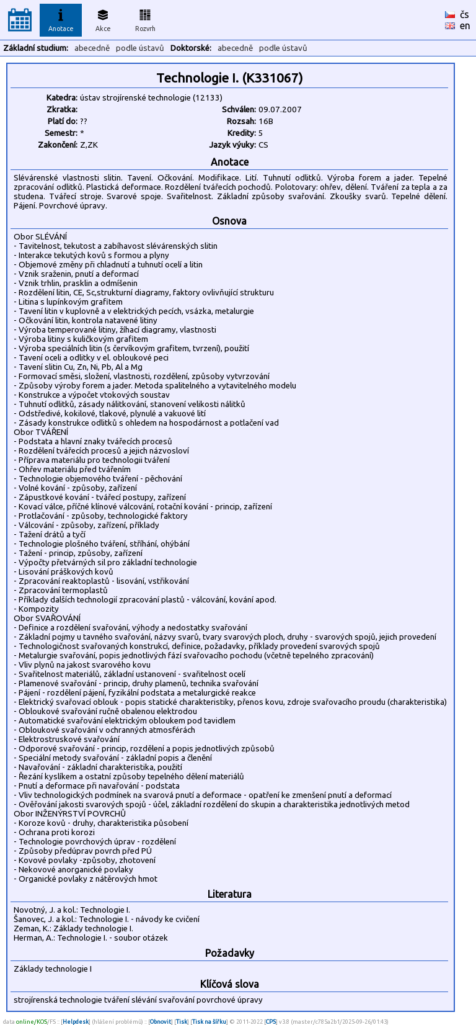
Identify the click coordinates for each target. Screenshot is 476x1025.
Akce (103, 18)
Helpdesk (76, 1021)
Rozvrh (145, 18)
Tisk (181, 1021)
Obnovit (160, 1021)
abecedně (92, 48)
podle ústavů (140, 48)
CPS (271, 1021)
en (465, 25)
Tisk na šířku (209, 1021)
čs (464, 14)
